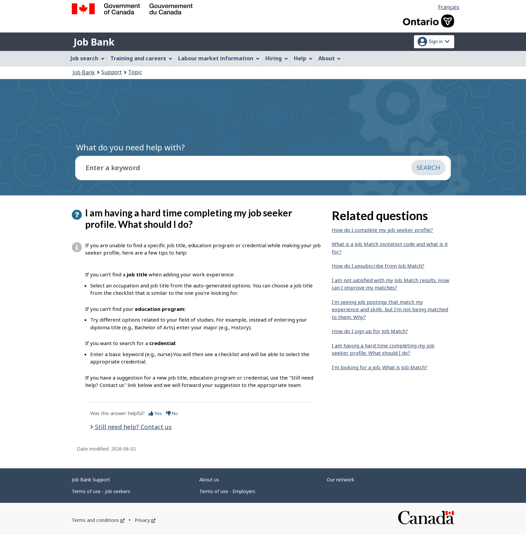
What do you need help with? (130, 147)
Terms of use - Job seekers (101, 491)
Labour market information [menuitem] (219, 58)
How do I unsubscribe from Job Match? (378, 265)
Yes (155, 413)
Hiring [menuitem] (276, 58)
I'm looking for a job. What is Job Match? (379, 367)
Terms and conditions (98, 520)
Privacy (145, 520)
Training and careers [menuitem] (141, 58)
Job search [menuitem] (87, 58)
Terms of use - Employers (227, 491)
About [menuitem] (329, 58)
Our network (340, 479)
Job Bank (93, 42)
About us (209, 479)
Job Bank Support (91, 479)
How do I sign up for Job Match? (370, 331)
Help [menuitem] (303, 58)
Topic (135, 72)
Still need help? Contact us (132, 427)
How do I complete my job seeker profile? (382, 229)
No (172, 413)
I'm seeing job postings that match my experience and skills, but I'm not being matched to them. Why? (390, 309)
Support (111, 72)
